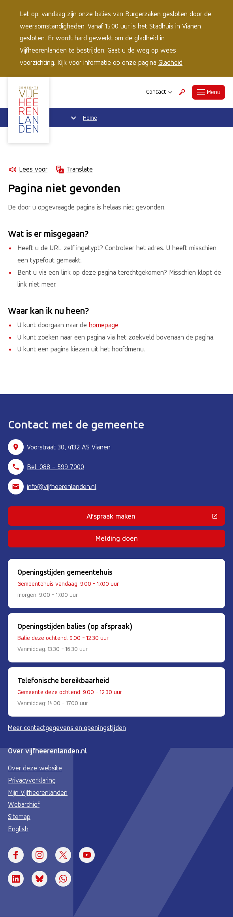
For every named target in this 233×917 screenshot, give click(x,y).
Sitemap (19, 817)
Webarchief (23, 804)
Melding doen (117, 538)
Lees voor (27, 169)
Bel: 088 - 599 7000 (55, 467)
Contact (159, 91)
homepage (103, 325)
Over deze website (35, 768)
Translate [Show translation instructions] (73, 169)
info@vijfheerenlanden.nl (61, 487)
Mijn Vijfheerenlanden (38, 792)
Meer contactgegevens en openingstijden (67, 728)
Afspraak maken (155, 518)
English (18, 829)
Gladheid (170, 62)
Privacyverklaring (32, 780)
